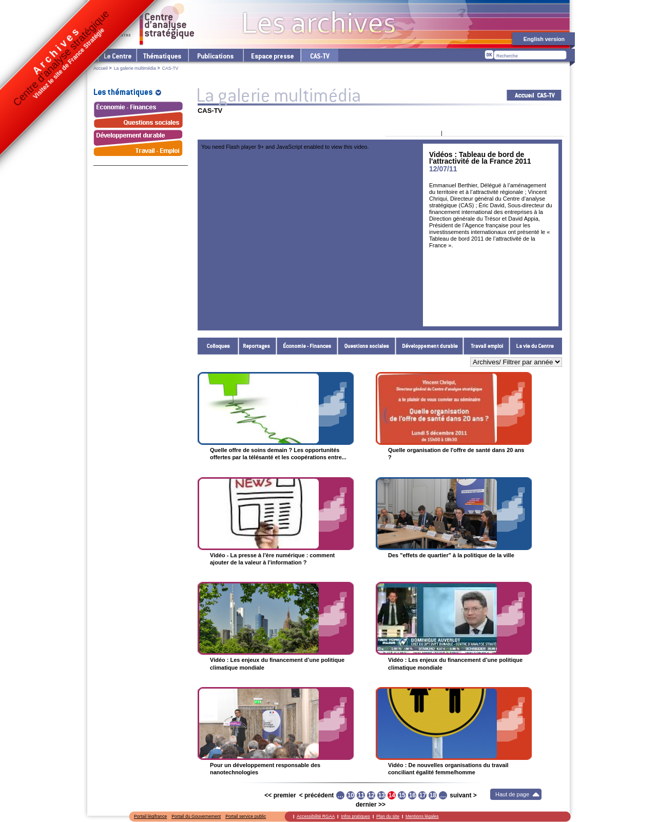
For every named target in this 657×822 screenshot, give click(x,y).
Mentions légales (422, 816)
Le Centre (117, 55)
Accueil (100, 68)
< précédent (316, 795)
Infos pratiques (355, 816)
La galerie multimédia (135, 68)
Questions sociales (367, 346)
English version (544, 39)
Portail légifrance (150, 816)
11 (361, 795)
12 (371, 795)
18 (433, 795)
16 (412, 795)
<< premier (280, 795)
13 (381, 795)
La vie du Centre (536, 346)
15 (402, 795)
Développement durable (429, 346)
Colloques (218, 346)
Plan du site (387, 816)
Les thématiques (162, 55)
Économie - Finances (307, 346)
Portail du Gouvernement (196, 816)
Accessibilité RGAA (316, 816)
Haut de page (512, 794)
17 (422, 795)
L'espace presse (271, 55)
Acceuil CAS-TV (534, 95)
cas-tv (319, 55)
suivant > (463, 795)
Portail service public (245, 816)
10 (350, 795)
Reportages (258, 346)
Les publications (215, 55)
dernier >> (370, 804)
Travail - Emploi (486, 346)
